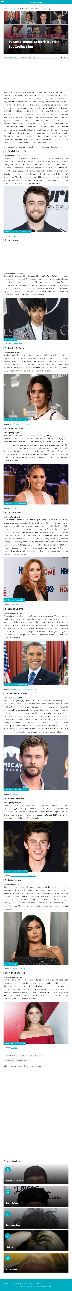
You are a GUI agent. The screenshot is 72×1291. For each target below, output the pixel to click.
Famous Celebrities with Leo (31, 1055)
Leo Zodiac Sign (11, 1055)
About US (6, 1283)
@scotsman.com (16, 604)
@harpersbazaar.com (18, 968)
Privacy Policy (28, 1283)
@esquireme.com (17, 794)
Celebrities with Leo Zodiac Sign (17, 1060)
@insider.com (15, 236)
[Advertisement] (36, 75)
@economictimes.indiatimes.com (23, 876)
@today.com (15, 508)
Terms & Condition (16, 1283)
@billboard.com (16, 344)
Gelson (14, 57)
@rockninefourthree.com (19, 424)
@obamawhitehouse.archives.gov (23, 689)
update (32, 1066)
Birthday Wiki (36, 2)
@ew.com (14, 1048)
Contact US (37, 1283)
